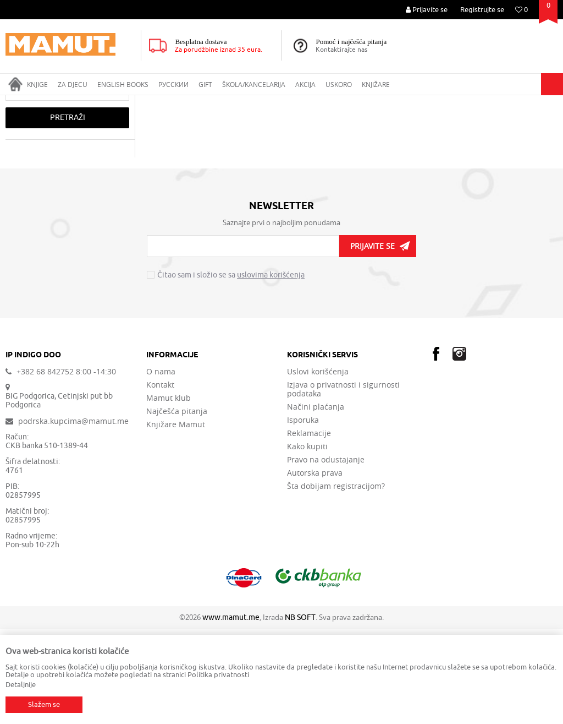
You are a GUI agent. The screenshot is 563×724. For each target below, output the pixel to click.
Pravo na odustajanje (326, 555)
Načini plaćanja (315, 502)
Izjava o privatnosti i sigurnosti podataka (343, 484)
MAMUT (17, 102)
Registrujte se (482, 9)
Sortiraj (495, 123)
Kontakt (160, 480)
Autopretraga (447, 123)
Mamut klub (168, 493)
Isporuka (303, 515)
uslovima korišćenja (271, 370)
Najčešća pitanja (176, 506)
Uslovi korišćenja (318, 466)
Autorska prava (315, 568)
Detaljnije (20, 684)
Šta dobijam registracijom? (336, 581)
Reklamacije (309, 528)
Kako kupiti (307, 541)
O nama (160, 466)
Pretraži (67, 212)
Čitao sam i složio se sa (231, 370)
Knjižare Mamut (175, 519)
